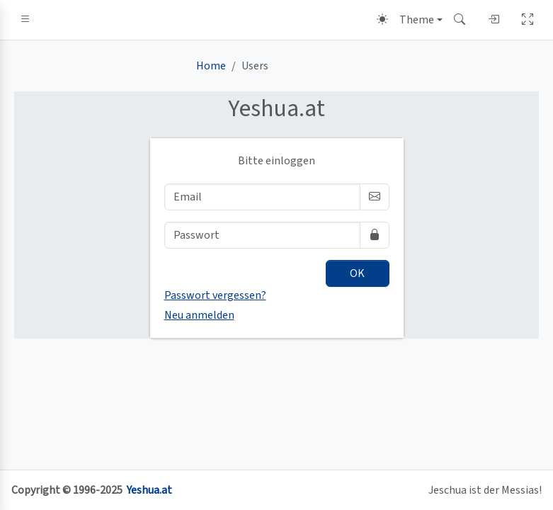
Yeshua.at (149, 490)
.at (276, 108)
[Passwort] (262, 235)
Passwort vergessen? (215, 295)
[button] (25, 20)
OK (357, 273)
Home (211, 66)
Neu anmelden (199, 315)
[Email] (262, 196)
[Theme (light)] (410, 20)
